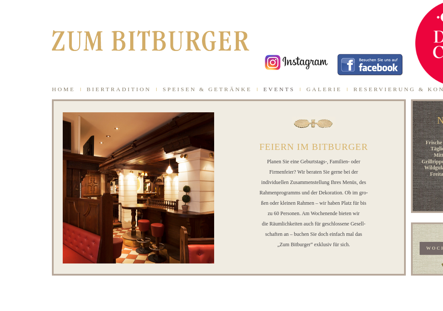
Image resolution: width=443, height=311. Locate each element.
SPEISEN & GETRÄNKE (207, 89)
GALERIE (324, 89)
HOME (63, 89)
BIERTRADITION (119, 89)
